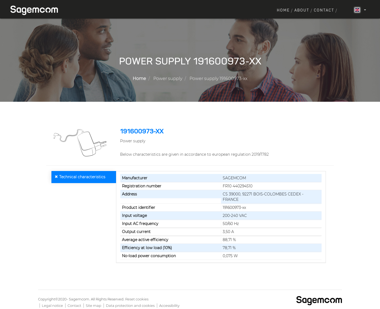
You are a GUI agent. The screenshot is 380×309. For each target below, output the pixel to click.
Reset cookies (136, 299)
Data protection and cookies (130, 305)
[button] (81, 142)
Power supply (167, 78)
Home (283, 10)
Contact (324, 10)
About (301, 10)
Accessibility (169, 305)
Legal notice (52, 305)
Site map (93, 305)
